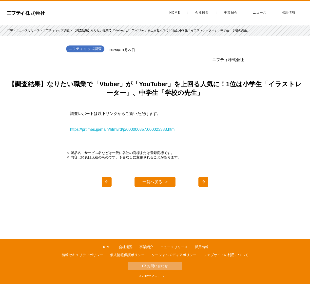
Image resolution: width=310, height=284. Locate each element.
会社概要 (202, 12)
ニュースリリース (174, 247)
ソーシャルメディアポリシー (174, 255)
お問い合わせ (155, 266)
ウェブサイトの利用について (225, 255)
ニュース (260, 12)
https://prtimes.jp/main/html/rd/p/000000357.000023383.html (122, 129)
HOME (174, 12)
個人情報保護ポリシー (127, 255)
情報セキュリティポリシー (82, 255)
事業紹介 (231, 12)
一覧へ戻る (152, 182)
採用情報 (288, 12)
